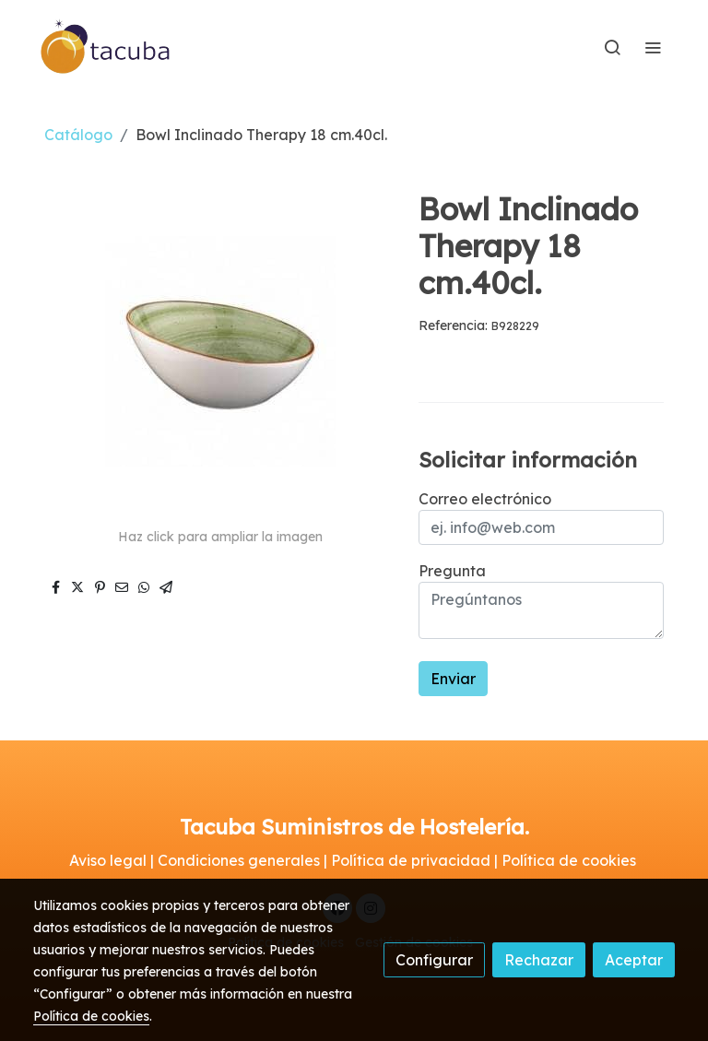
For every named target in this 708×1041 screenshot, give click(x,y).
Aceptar (634, 960)
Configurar (434, 960)
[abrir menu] (652, 47)
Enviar (453, 678)
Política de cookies (91, 1016)
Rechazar (538, 960)
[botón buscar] (612, 47)
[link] (106, 47)
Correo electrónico (485, 499)
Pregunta (452, 571)
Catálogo (78, 134)
